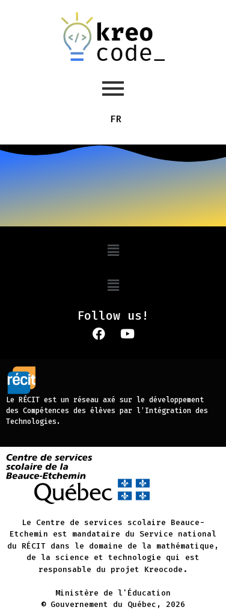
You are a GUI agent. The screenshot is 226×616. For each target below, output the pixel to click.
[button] (113, 250)
